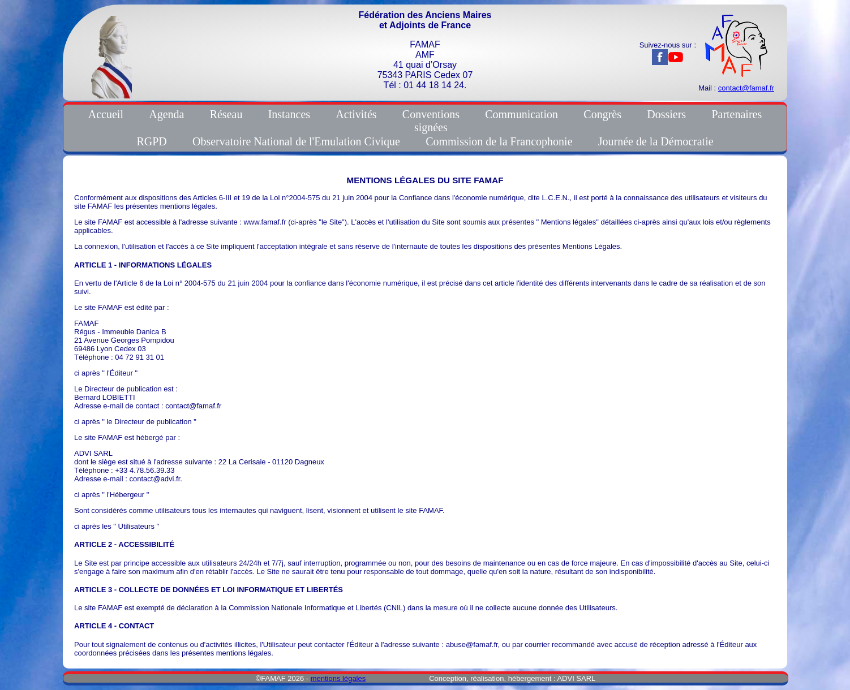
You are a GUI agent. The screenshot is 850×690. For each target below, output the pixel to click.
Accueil (105, 114)
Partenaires (736, 114)
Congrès (602, 114)
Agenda (166, 114)
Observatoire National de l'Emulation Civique (296, 141)
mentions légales (338, 678)
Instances (289, 114)
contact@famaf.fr (746, 88)
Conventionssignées (431, 120)
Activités (356, 114)
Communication (521, 114)
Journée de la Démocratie (656, 141)
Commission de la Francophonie (499, 141)
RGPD (151, 141)
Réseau (226, 114)
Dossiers (666, 114)
